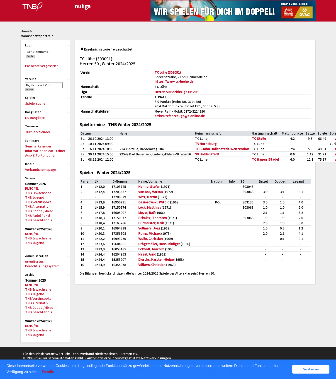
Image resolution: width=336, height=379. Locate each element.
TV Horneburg (206, 143)
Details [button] (48, 372)
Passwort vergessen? (41, 65)
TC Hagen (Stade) (265, 159)
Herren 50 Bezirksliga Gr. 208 (176, 91)
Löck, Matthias (149, 207)
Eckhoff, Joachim (151, 249)
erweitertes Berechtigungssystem (42, 263)
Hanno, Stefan (149, 186)
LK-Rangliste (35, 117)
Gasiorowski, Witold (153, 202)
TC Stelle (259, 138)
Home (25, 31)
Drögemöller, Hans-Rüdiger (159, 243)
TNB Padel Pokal (37, 215)
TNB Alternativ (36, 206)
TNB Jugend (34, 197)
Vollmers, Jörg (149, 228)
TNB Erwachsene (38, 193)
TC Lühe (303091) (168, 72)
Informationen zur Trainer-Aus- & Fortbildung (46, 152)
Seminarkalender (38, 146)
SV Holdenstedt (207, 154)
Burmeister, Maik (151, 223)
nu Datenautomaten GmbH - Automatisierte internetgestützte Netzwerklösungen (107, 358)
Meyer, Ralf (146, 212)
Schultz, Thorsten (152, 217)
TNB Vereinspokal (38, 202)
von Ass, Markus (150, 191)
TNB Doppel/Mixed (39, 211)
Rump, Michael (149, 233)
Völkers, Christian (152, 264)
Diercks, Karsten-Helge (156, 259)
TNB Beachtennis (38, 220)
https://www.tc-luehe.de (174, 81)
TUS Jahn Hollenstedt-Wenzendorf (222, 149)
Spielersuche (35, 103)
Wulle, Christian (150, 238)
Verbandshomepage (40, 169)
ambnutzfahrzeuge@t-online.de (180, 115)
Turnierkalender (37, 132)
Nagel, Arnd (147, 254)
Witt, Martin (147, 197)
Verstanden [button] (311, 369)
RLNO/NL (32, 188)
